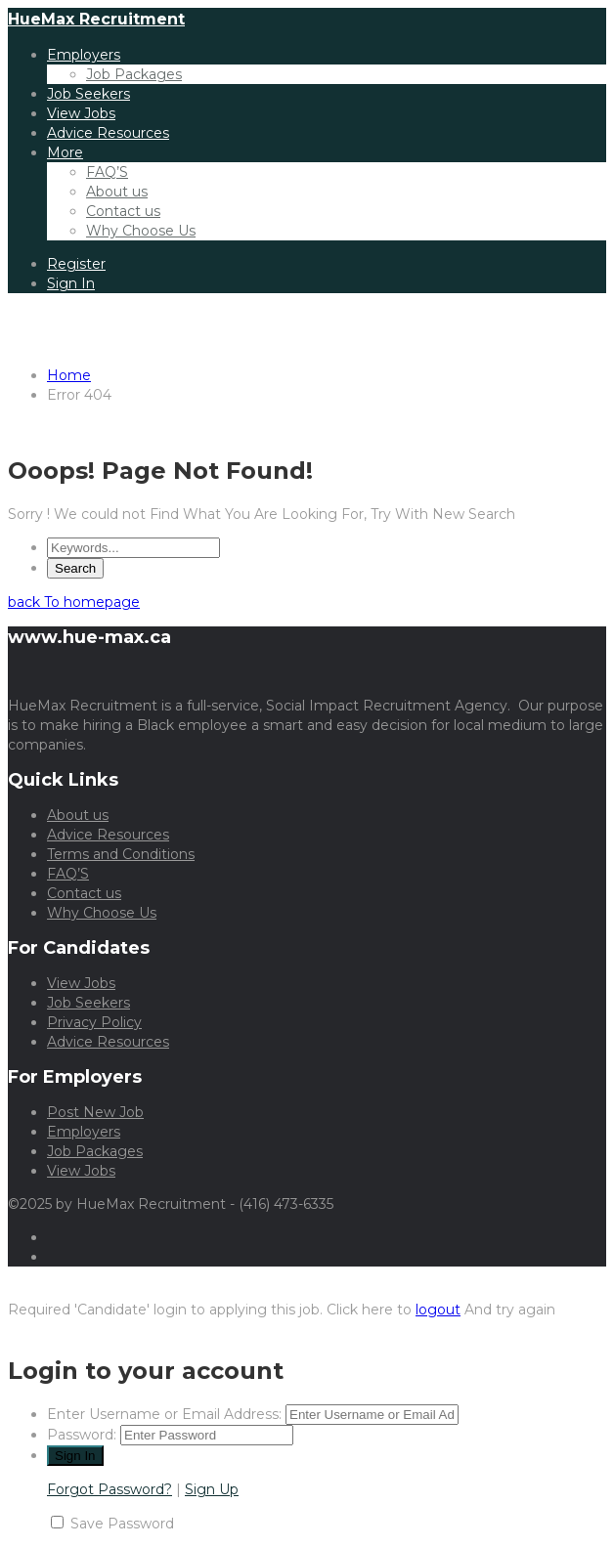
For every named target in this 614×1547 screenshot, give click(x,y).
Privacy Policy (94, 1022)
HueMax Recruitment (96, 19)
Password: (81, 1434)
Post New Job (95, 1112)
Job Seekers (88, 94)
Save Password (122, 1523)
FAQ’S (107, 172)
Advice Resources (108, 133)
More (65, 152)
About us (117, 191)
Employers (83, 55)
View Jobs (81, 113)
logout (438, 1309)
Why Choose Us (141, 230)
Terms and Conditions (121, 854)
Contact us (123, 211)
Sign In (71, 283)
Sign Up (212, 1489)
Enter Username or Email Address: (164, 1414)
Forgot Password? (109, 1489)
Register (76, 264)
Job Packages (134, 74)
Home (69, 375)
